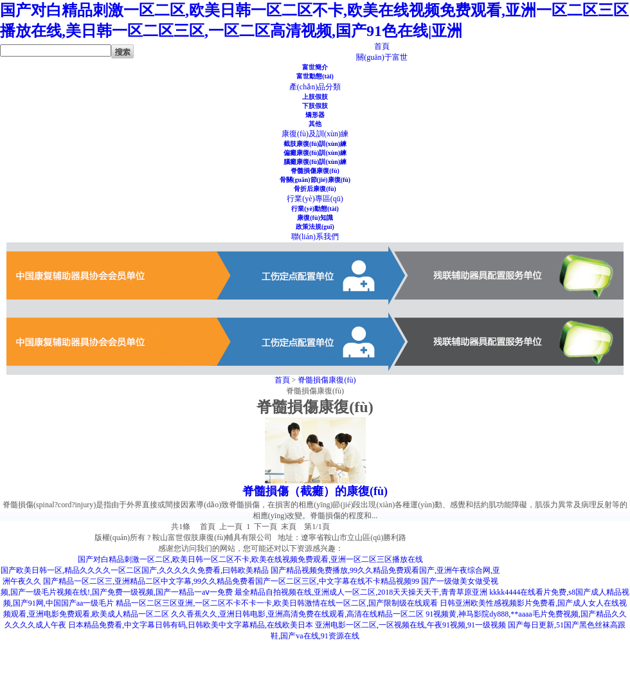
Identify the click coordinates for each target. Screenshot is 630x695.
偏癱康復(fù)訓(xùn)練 (315, 152)
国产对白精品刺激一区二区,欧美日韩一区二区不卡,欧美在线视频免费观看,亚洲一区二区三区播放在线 (250, 559)
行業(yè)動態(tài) (315, 208)
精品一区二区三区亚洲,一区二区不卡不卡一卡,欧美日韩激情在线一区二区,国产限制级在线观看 (277, 603)
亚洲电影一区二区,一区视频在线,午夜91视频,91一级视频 (410, 624)
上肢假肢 (315, 96)
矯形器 (315, 114)
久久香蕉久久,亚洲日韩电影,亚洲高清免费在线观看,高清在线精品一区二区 (297, 613)
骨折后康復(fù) (315, 188)
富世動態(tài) (315, 76)
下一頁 (265, 526)
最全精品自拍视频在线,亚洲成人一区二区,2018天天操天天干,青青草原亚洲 (361, 592)
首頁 (382, 46)
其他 (315, 123)
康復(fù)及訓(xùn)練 (315, 133)
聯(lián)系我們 (315, 236)
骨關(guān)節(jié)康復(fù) (315, 179)
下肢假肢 (315, 105)
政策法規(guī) (315, 226)
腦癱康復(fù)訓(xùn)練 (315, 161)
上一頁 (230, 526)
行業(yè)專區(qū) (315, 198)
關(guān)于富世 (381, 57)
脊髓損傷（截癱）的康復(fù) (315, 491)
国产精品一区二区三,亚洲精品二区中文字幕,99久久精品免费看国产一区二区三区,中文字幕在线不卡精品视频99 (231, 581)
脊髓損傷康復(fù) (315, 170)
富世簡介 (315, 67)
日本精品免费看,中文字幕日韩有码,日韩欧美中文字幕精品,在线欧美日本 (190, 624)
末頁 (288, 526)
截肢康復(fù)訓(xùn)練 (315, 143)
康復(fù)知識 (314, 217)
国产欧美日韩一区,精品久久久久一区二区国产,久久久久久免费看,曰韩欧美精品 (135, 570)
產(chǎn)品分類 (315, 86)
